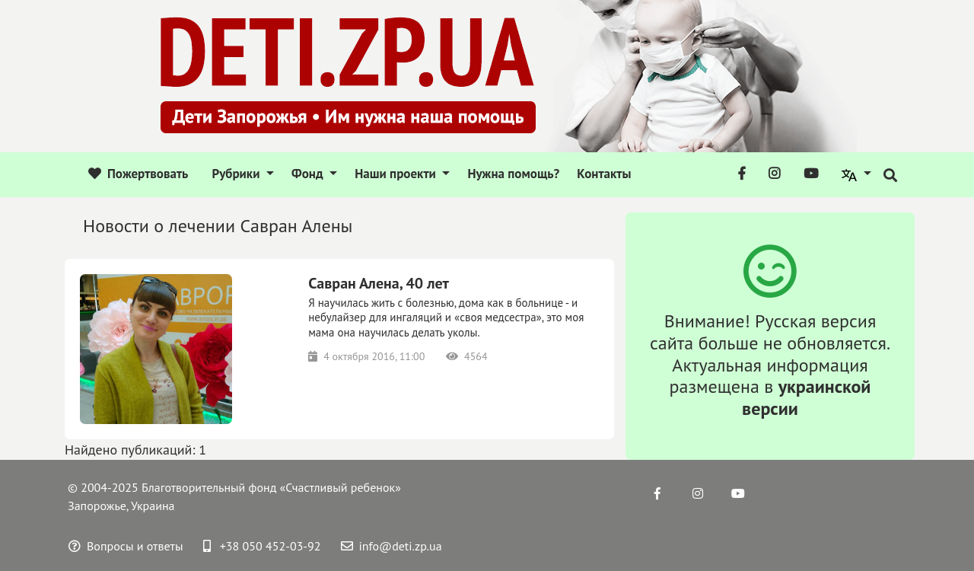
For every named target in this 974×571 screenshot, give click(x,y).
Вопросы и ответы (125, 545)
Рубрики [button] (237, 173)
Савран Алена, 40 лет (378, 283)
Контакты (604, 173)
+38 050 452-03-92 (262, 545)
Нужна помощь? (513, 173)
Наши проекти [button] (397, 173)
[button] (856, 174)
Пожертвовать (138, 173)
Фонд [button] (308, 173)
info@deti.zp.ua (391, 545)
